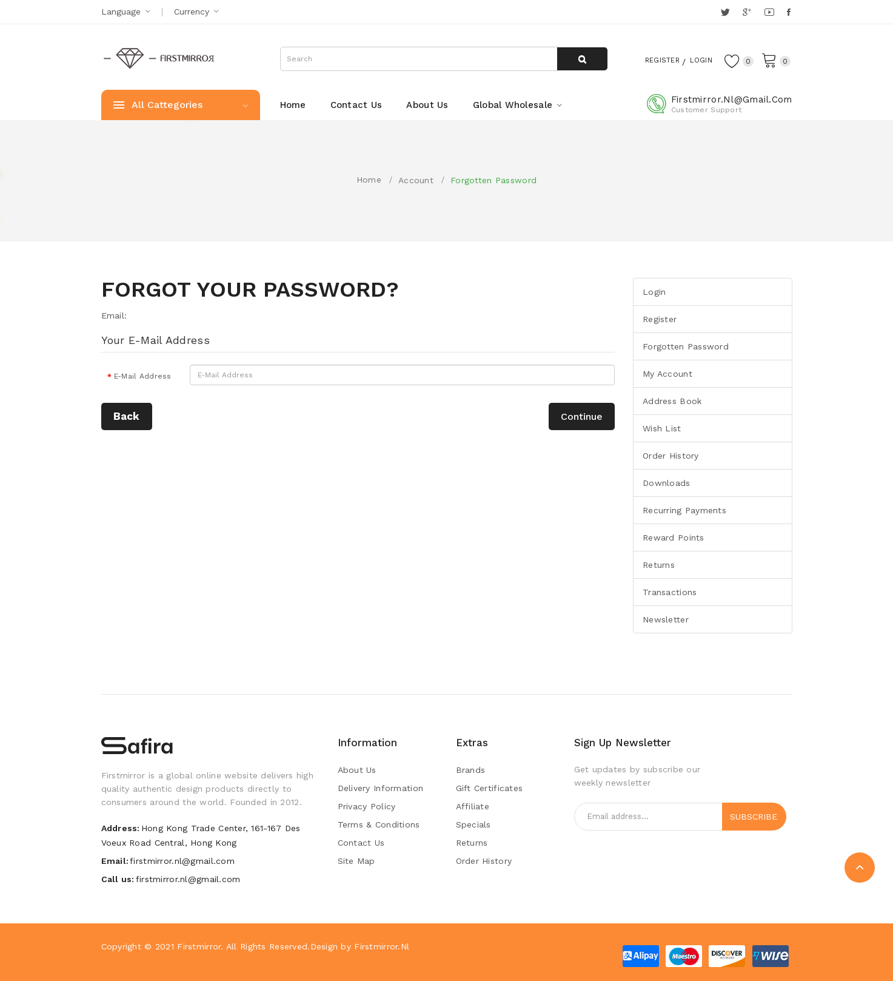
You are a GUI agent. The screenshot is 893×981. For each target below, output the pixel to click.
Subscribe (753, 816)
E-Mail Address (143, 376)
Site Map (356, 861)
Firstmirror (199, 946)
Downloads (667, 483)
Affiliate (473, 806)
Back (126, 416)
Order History (671, 455)
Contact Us (361, 843)
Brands (471, 770)
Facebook (789, 12)
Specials (473, 824)
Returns (659, 565)
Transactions (670, 592)
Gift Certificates (489, 788)
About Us (357, 770)
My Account (667, 374)
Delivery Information (381, 788)
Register (649, 59)
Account (415, 180)
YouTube (769, 12)
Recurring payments (684, 510)
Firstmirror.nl (381, 946)
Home (368, 179)
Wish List (662, 428)
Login (695, 59)
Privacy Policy (367, 806)
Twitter (726, 12)
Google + (748, 12)
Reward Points (673, 537)
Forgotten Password (493, 180)
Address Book (672, 401)
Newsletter (666, 619)
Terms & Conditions (379, 824)
